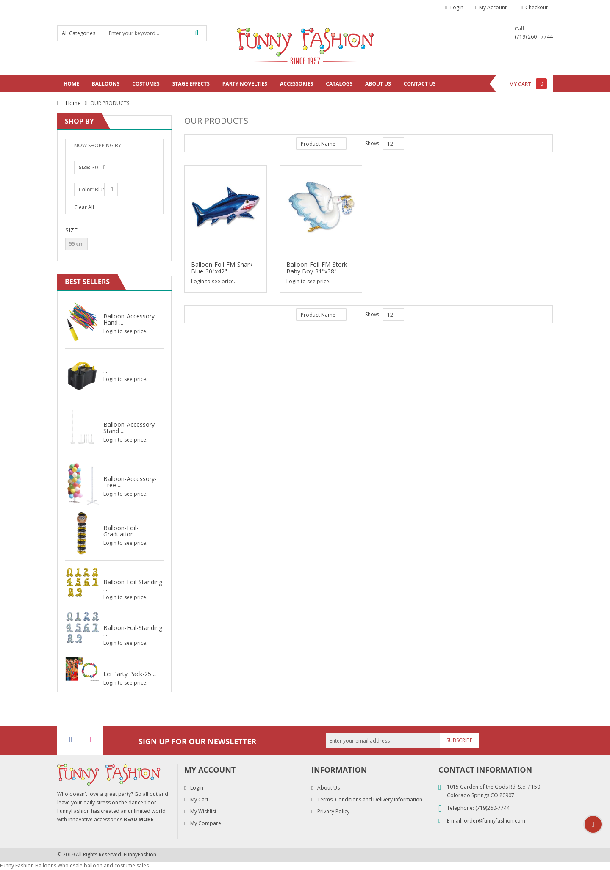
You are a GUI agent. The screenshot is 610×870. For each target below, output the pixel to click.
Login (456, 7)
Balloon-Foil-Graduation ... (121, 531)
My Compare (205, 823)
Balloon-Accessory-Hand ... (130, 319)
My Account (493, 7)
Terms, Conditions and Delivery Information (369, 799)
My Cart (199, 799)
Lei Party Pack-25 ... (130, 673)
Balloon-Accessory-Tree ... (130, 482)
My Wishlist (203, 811)
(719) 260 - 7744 (534, 36)
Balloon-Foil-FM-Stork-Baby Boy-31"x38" (317, 267)
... (105, 370)
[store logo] (305, 44)
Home (73, 103)
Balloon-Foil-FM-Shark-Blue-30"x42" (223, 267)
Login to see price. (213, 281)
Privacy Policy (333, 811)
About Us (328, 787)
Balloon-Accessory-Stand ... (130, 427)
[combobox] (155, 33)
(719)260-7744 (492, 808)
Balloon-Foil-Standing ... (132, 585)
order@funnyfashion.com (494, 820)
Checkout (536, 7)
